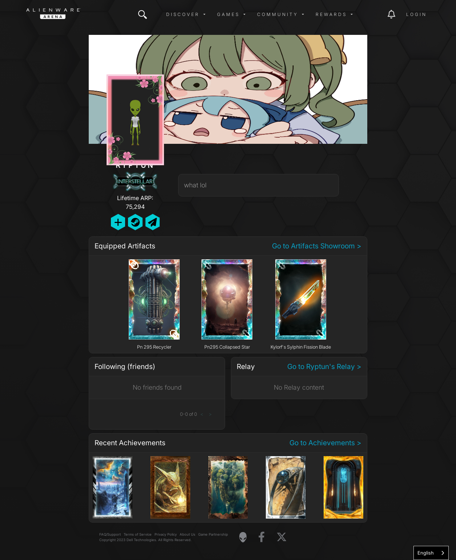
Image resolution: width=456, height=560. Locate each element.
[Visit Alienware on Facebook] (261, 537)
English (425, 553)
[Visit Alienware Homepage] (242, 537)
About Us (187, 534)
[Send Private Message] (152, 222)
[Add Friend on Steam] (135, 222)
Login (416, 14)
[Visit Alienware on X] (282, 537)
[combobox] (431, 553)
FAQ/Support (110, 534)
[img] (142, 14)
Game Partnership (213, 534)
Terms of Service (138, 534)
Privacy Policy (166, 534)
